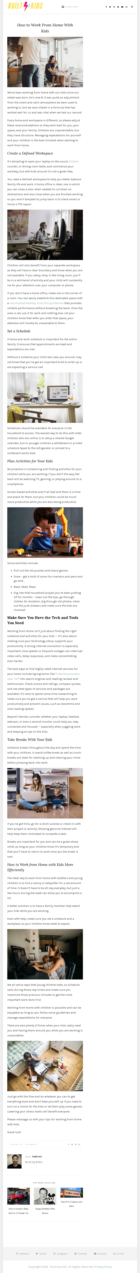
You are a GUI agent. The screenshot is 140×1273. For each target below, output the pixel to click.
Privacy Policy (103, 1266)
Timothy (33, 1145)
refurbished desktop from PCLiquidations (37, 303)
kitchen (74, 161)
